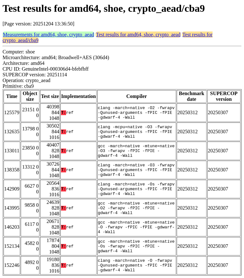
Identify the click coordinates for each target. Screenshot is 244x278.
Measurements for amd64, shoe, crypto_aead (48, 34)
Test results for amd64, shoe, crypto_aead (138, 34)
